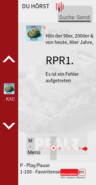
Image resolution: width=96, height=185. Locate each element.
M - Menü (31, 146)
